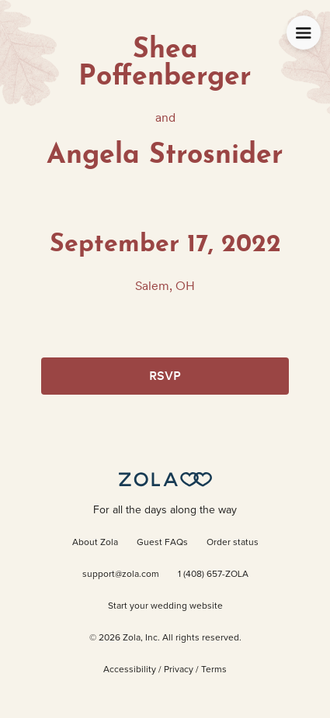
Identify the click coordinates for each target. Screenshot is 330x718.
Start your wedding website (165, 606)
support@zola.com (120, 574)
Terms (214, 670)
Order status (233, 542)
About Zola (95, 542)
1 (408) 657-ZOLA (213, 574)
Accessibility (129, 670)
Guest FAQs (162, 542)
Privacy (178, 670)
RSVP (165, 375)
